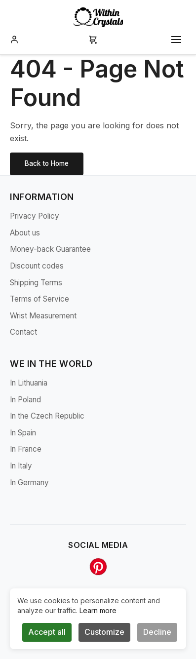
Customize (104, 632)
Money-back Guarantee (50, 249)
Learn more (98, 610)
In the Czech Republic (47, 416)
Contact (23, 332)
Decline (157, 632)
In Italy (21, 465)
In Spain (23, 432)
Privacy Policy (34, 216)
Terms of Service (39, 299)
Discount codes (37, 266)
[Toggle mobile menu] (176, 39)
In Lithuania (28, 383)
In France (25, 449)
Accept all (47, 632)
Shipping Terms (36, 282)
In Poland (25, 399)
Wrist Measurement (43, 315)
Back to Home (47, 163)
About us (25, 232)
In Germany (29, 482)
